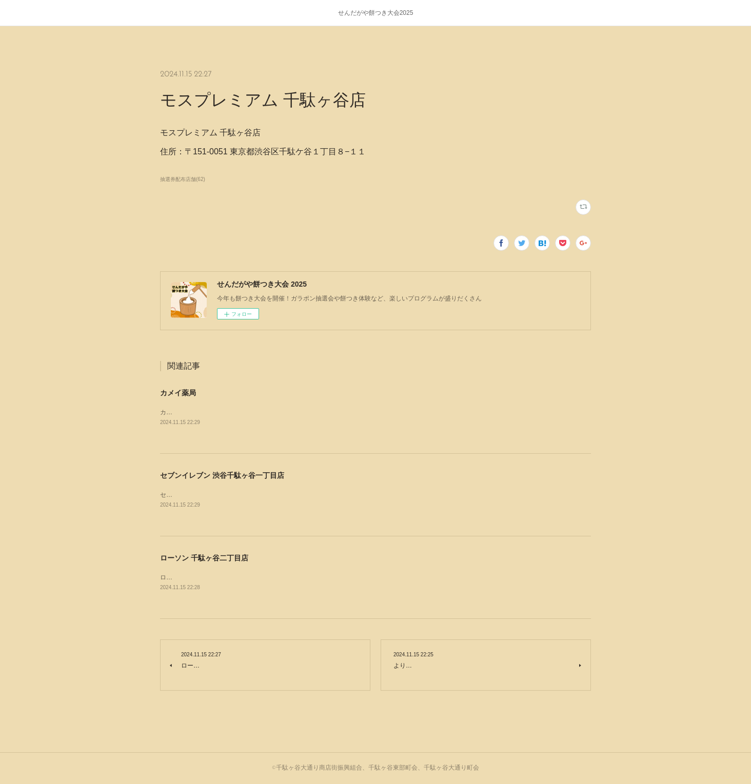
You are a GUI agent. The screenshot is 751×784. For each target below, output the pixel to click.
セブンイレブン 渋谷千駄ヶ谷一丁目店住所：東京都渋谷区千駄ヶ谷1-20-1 (262, 494)
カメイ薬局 (178, 393)
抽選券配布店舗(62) (182, 179)
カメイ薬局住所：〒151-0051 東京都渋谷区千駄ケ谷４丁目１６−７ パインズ (265, 412)
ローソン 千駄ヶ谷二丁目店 (204, 558)
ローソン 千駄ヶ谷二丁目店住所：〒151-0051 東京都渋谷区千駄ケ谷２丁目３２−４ (275, 577)
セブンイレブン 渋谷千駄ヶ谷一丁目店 (222, 475)
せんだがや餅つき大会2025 (375, 12)
